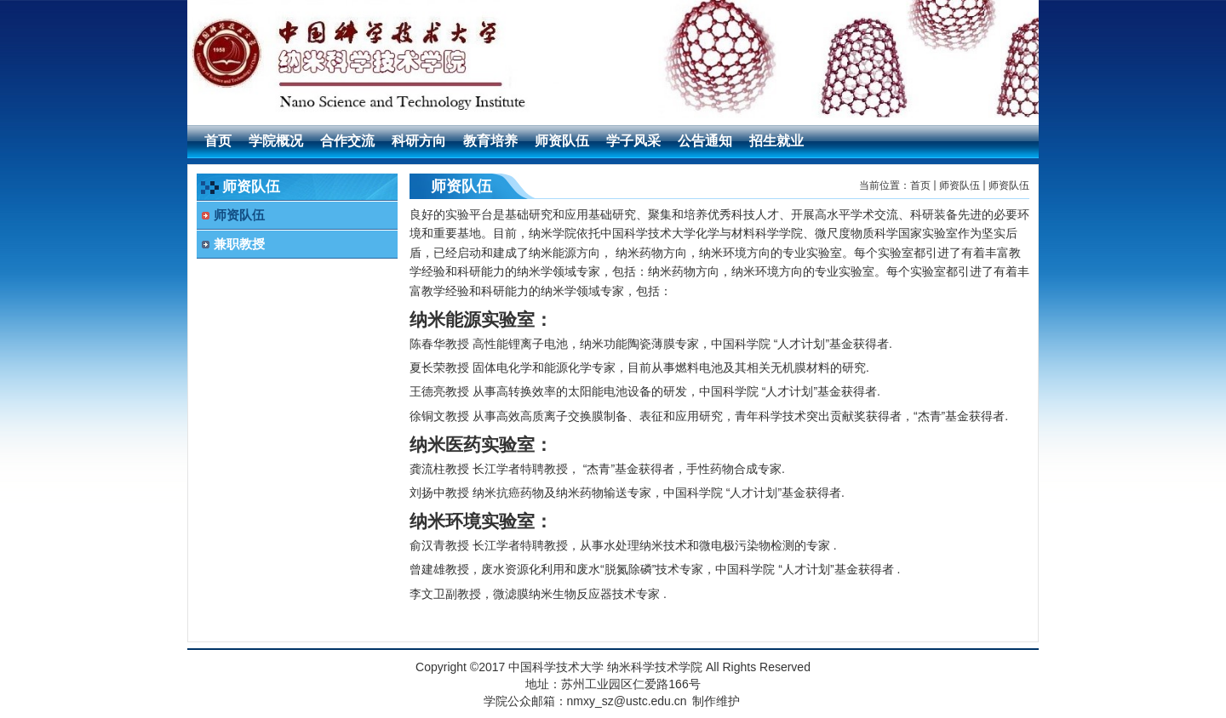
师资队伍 (959, 185)
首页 (920, 185)
